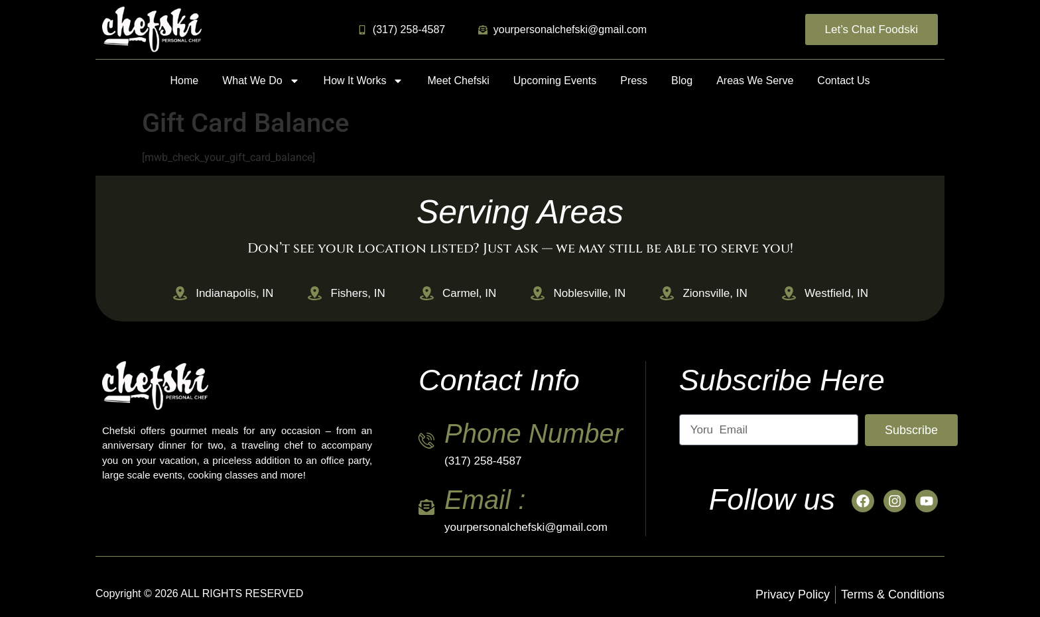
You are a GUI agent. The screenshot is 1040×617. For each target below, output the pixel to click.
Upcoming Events (554, 80)
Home (184, 80)
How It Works (364, 81)
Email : (484, 499)
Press (633, 80)
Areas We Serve (754, 80)
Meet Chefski (458, 80)
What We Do (260, 81)
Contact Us (843, 80)
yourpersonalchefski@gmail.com (526, 527)
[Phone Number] (426, 441)
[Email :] (426, 507)
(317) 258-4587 (482, 461)
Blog (681, 80)
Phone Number (533, 433)
